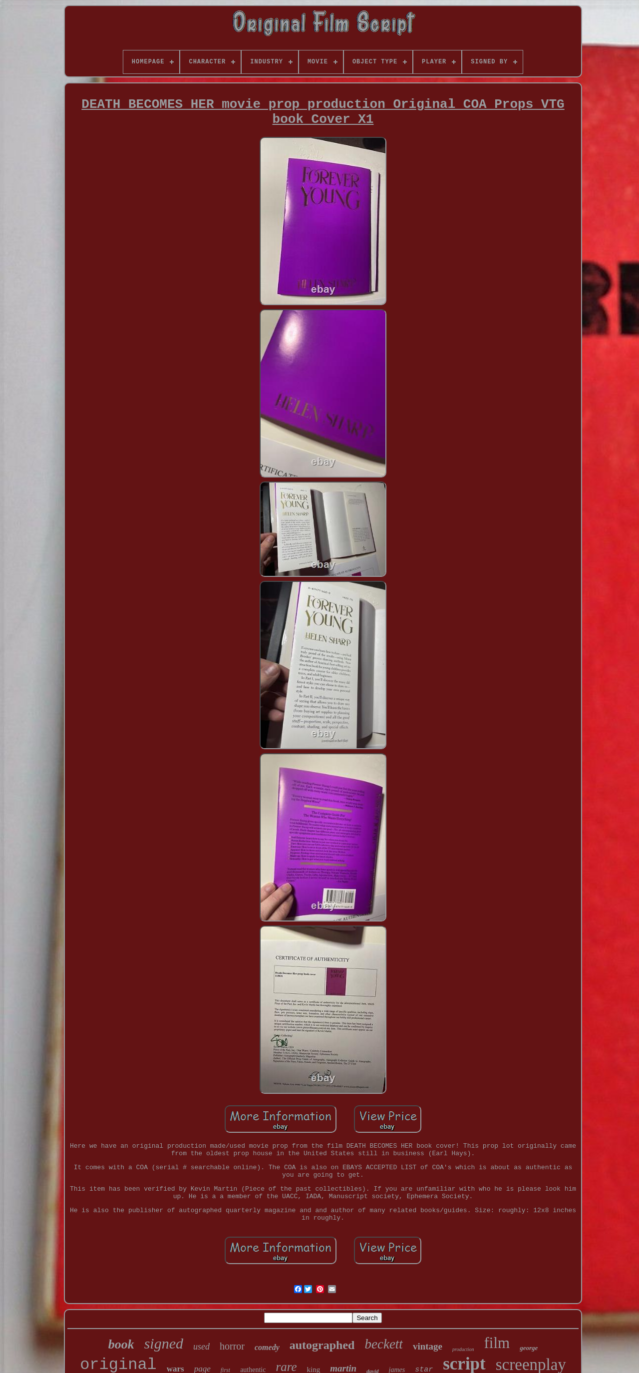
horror (232, 1346)
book (121, 1344)
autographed (322, 1345)
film (497, 1343)
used (201, 1347)
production (463, 1349)
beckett (383, 1344)
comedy (267, 1347)
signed (163, 1343)
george (529, 1348)
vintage (427, 1346)
